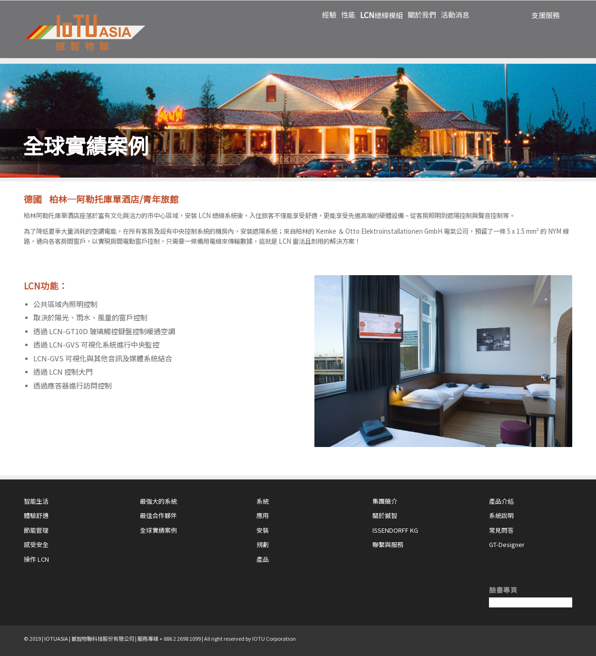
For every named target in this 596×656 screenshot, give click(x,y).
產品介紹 (501, 501)
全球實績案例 (158, 530)
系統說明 (501, 515)
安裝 (262, 530)
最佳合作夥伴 (158, 515)
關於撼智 (384, 515)
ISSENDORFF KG (395, 530)
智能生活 (36, 501)
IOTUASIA (56, 638)
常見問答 (501, 530)
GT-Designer (507, 544)
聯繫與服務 (387, 544)
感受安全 (36, 544)
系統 (262, 501)
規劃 (262, 544)
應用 (262, 515)
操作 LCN (36, 559)
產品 (262, 559)
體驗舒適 (36, 515)
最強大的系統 (158, 501)
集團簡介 (384, 501)
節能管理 (36, 530)
